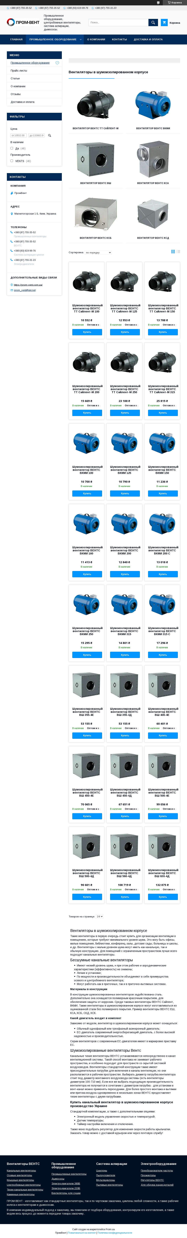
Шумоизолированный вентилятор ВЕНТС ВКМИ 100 (86, 469)
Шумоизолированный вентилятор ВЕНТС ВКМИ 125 (124, 469)
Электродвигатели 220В (66, 1188)
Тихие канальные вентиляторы (25, 1189)
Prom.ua (110, 1229)
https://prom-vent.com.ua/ (28, 284)
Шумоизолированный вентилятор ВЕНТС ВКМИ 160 (86, 550)
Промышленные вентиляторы (69, 1174)
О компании (96, 39)
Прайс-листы (19, 70)
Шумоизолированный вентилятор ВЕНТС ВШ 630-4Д (162, 873)
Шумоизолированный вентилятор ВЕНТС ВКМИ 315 (124, 631)
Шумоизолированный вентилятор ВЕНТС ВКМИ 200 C (162, 550)
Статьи (15, 78)
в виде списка (178, 252)
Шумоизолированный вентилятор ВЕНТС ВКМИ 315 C (162, 631)
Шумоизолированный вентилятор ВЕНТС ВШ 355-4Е (86, 711)
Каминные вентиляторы (21, 1194)
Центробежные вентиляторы (24, 1184)
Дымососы (58, 1178)
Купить (87, 332)
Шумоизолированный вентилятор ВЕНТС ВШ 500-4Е (162, 792)
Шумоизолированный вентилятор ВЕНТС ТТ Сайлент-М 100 (86, 308)
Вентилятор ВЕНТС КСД (153, 238)
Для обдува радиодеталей (157, 1184)
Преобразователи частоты (157, 1170)
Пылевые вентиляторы (109, 1184)
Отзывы (16, 94)
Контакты (119, 39)
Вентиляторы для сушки (66, 1193)
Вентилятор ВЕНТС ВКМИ (153, 128)
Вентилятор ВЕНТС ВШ (95, 183)
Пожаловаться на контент (82, 1233)
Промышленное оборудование (53, 39)
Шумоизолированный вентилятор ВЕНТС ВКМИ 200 (124, 550)
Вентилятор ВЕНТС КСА (153, 183)
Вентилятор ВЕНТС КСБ (95, 238)
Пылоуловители (105, 1175)
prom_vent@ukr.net (24, 290)
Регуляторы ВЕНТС (152, 1180)
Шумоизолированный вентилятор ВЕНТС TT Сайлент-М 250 (124, 389)
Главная (16, 39)
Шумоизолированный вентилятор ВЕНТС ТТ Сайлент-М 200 (86, 389)
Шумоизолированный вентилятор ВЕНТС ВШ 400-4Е (162, 711)
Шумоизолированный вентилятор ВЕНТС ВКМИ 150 (162, 469)
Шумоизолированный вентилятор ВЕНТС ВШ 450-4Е (86, 792)
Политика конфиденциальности (115, 1233)
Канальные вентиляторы (21, 1170)
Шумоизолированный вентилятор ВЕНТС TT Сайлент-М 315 (162, 389)
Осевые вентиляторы (19, 1175)
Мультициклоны (105, 1180)
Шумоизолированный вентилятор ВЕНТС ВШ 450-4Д (124, 792)
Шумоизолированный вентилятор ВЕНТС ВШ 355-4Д (124, 711)
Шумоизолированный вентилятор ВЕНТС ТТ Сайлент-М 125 (124, 308)
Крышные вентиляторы (20, 1180)
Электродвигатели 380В (66, 1183)
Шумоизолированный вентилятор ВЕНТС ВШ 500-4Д (86, 873)
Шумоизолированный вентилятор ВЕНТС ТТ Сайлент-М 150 (162, 308)
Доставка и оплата (148, 39)
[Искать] (153, 22)
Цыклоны (101, 1170)
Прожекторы (148, 1175)
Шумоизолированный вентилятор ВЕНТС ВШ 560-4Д (124, 873)
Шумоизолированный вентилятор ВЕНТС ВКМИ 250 (86, 631)
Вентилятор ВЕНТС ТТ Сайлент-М (95, 128)
